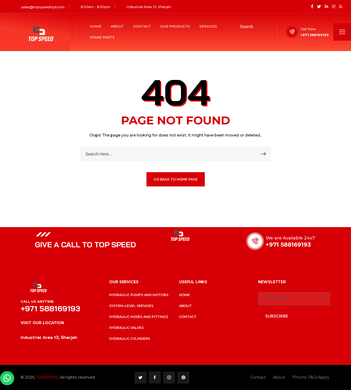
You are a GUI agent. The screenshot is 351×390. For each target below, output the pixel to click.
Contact (142, 26)
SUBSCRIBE (276, 316)
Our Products (175, 26)
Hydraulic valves (126, 328)
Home (95, 26)
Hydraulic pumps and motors (138, 295)
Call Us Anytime (37, 301)
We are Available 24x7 (290, 238)
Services (208, 26)
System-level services (131, 306)
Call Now (308, 29)
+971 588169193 (315, 35)
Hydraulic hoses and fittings (138, 317)
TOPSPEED (47, 377)
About (117, 26)
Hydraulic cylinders (129, 338)
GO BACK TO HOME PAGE (176, 179)
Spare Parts (102, 37)
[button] (7, 378)
